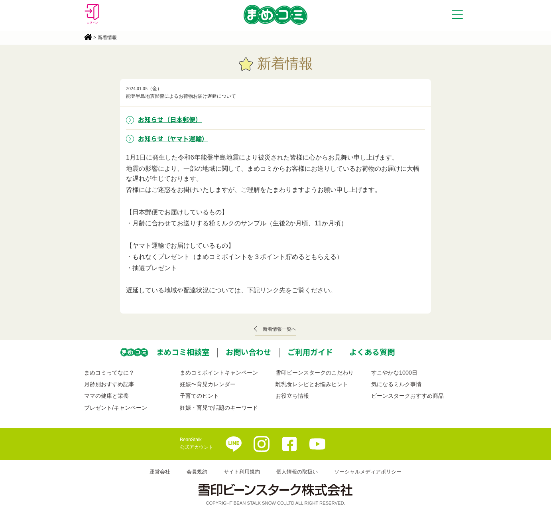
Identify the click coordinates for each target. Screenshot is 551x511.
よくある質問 (372, 351)
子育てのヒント (199, 396)
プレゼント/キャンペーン (115, 407)
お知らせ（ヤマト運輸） (173, 138)
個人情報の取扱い (297, 472)
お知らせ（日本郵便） (170, 119)
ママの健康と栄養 (106, 396)
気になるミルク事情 (396, 384)
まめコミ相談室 (182, 351)
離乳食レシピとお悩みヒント (312, 384)
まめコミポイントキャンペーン (219, 372)
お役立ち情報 (292, 396)
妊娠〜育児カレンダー (208, 384)
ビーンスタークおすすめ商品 (407, 396)
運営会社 (160, 472)
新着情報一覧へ (279, 329)
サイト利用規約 (242, 472)
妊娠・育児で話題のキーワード (219, 407)
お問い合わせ (248, 351)
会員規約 (197, 472)
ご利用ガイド (310, 351)
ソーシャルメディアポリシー (367, 472)
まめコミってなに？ (109, 372)
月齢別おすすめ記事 (109, 384)
